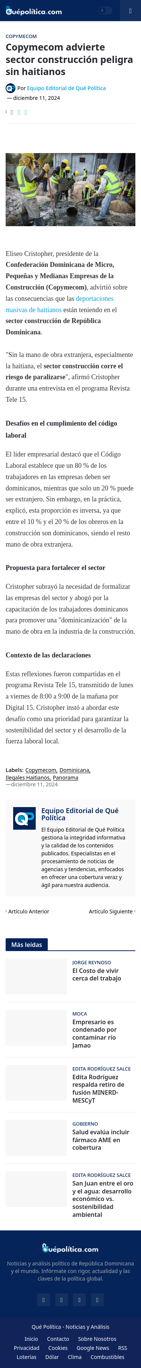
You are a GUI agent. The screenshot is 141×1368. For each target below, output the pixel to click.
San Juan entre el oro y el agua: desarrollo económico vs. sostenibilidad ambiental (103, 1199)
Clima (75, 1356)
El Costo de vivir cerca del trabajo (97, 975)
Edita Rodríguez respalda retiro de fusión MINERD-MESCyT (98, 1089)
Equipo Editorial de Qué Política (80, 814)
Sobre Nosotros (97, 1338)
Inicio (31, 1338)
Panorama (66, 778)
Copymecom (41, 770)
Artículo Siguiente (111, 911)
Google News (93, 1347)
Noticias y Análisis (87, 1326)
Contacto (58, 1338)
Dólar (52, 1356)
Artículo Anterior (28, 911)
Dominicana (74, 770)
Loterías (26, 1356)
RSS (122, 1347)
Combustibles (107, 1356)
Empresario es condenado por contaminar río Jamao (95, 1033)
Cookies (58, 1347)
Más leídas (26, 945)
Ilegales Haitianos (28, 778)
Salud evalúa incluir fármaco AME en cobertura (101, 1140)
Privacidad (26, 1347)
